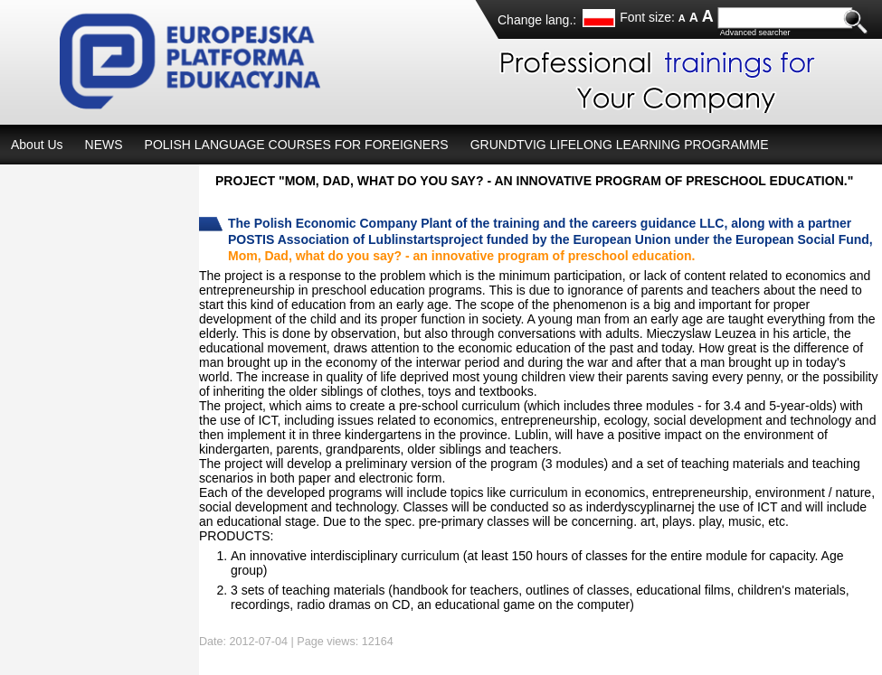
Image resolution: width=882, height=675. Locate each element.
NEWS (104, 144)
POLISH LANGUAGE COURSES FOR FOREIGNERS (297, 144)
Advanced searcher (755, 32)
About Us (37, 144)
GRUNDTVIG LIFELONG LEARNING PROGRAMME (619, 144)
